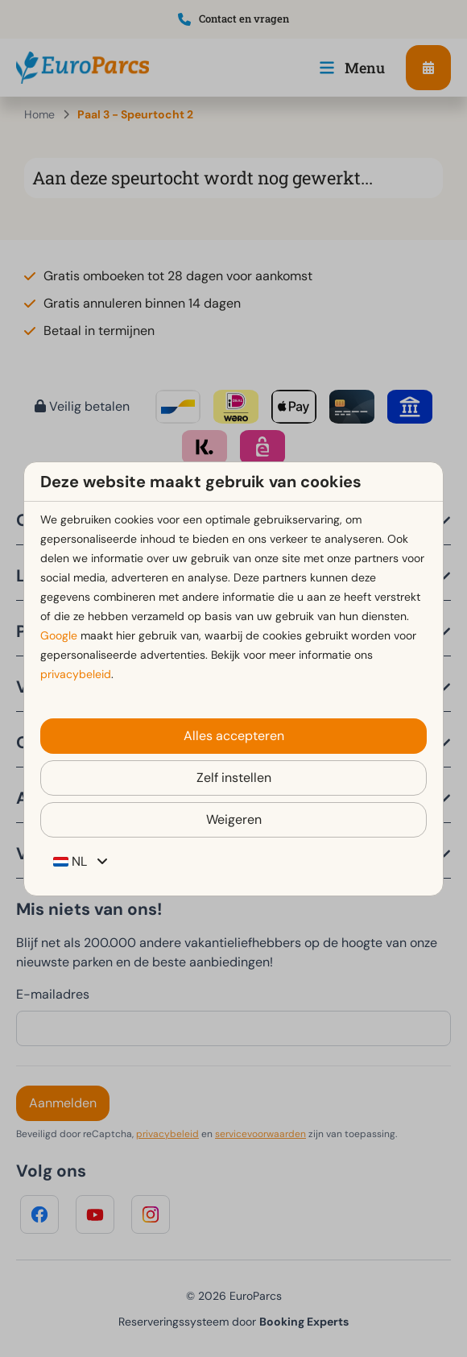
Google (58, 635)
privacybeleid (75, 674)
